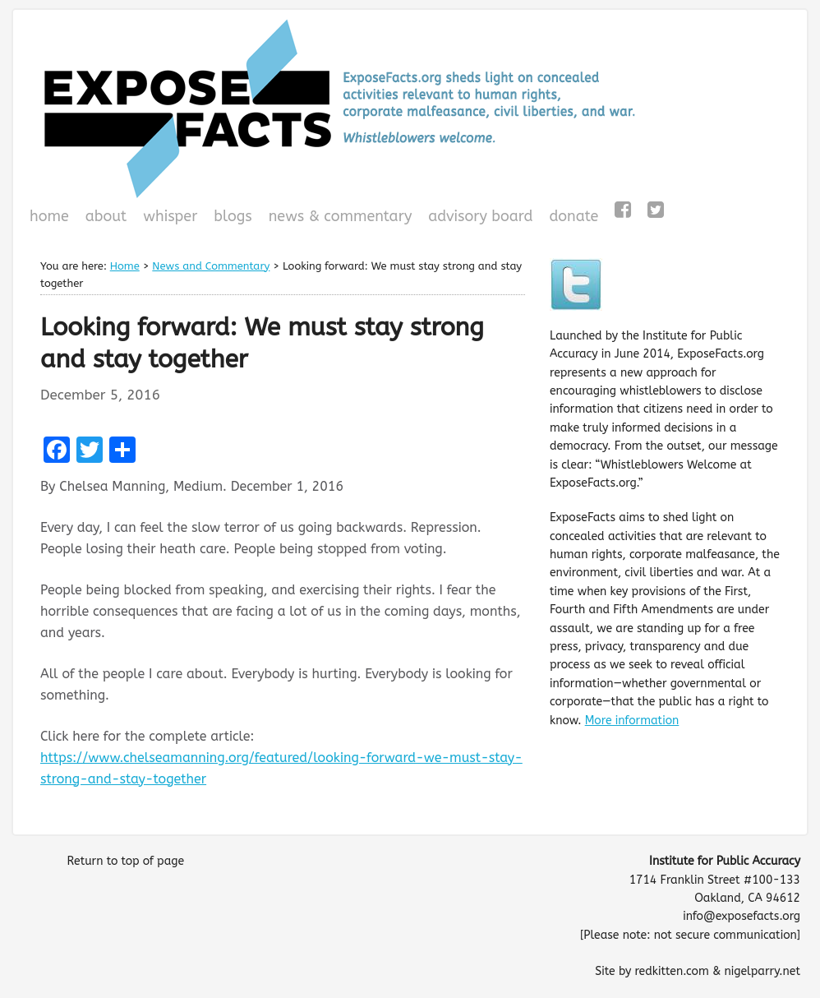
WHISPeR (170, 216)
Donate (571, 218)
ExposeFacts (410, 108)
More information (632, 721)
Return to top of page (125, 861)
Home (49, 216)
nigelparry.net (762, 971)
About (106, 216)
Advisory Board (480, 216)
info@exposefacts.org (741, 916)
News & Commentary (340, 216)
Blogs (230, 218)
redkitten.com (671, 971)
